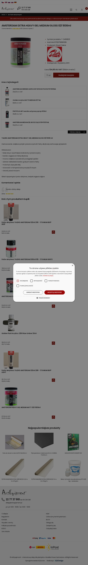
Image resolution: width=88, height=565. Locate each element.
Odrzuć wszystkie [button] (33, 292)
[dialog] (44, 282)
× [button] (72, 265)
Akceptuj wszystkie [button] (55, 292)
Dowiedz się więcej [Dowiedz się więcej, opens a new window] (48, 276)
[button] (44, 298)
